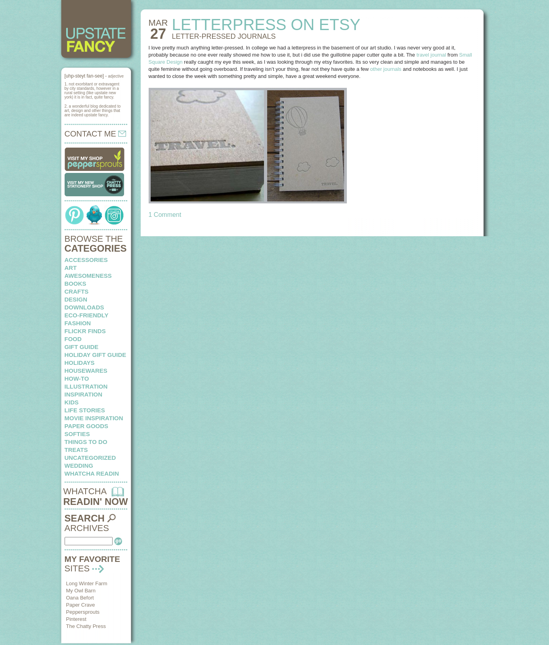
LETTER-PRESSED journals (223, 36)
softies (77, 434)
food (73, 339)
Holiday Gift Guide (95, 354)
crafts (77, 291)
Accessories (86, 259)
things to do (86, 441)
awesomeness (88, 275)
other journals (386, 69)
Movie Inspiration (94, 418)
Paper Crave (80, 605)
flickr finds (85, 331)
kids (72, 402)
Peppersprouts (83, 612)
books (75, 283)
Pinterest (76, 619)
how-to (77, 378)
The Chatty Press (86, 626)
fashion (78, 323)
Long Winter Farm (86, 583)
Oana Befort (80, 598)
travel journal (431, 55)
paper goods (87, 426)
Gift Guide (82, 346)
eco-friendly (87, 315)
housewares (86, 370)
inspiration (84, 394)
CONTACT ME (95, 133)
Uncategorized (90, 457)
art (71, 267)
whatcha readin (92, 473)
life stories (85, 410)
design (76, 299)
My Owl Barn (81, 591)
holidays (80, 362)
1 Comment (165, 214)
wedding (79, 465)
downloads (84, 307)
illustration (86, 386)
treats (76, 449)
